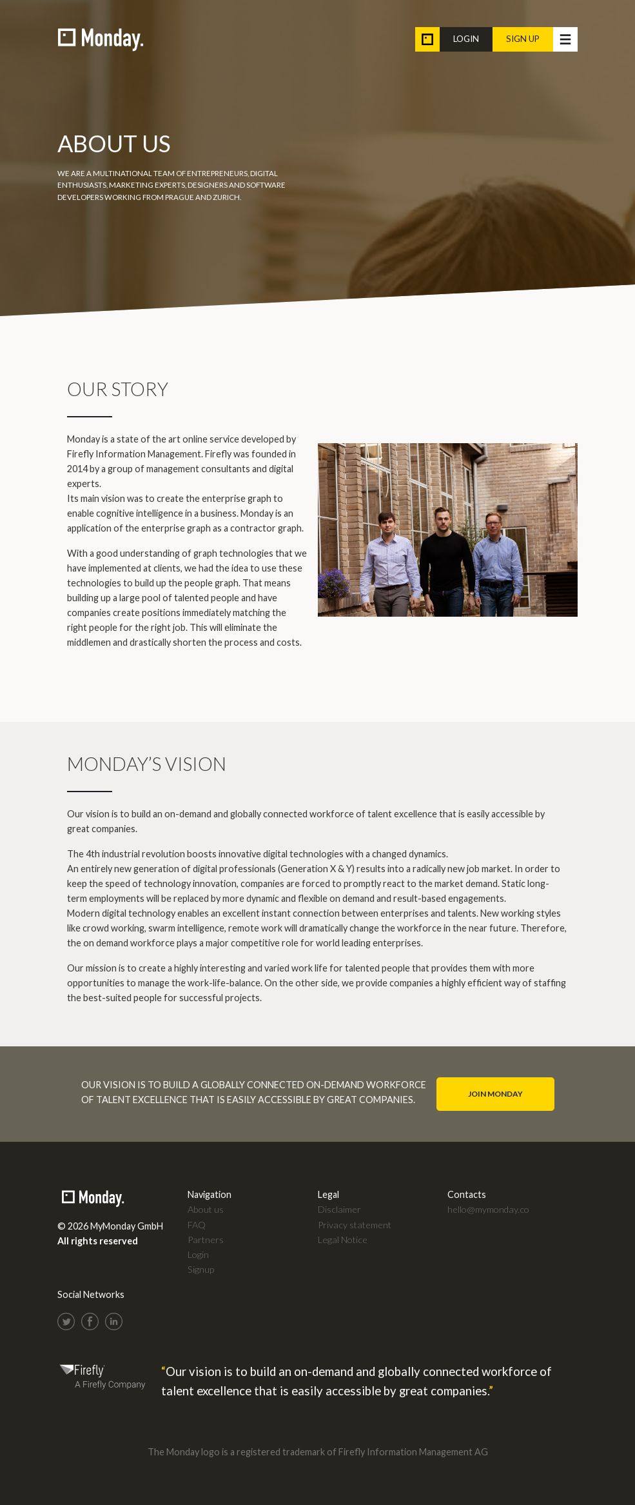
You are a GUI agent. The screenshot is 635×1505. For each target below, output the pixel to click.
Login (466, 39)
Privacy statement (354, 1224)
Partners (206, 1239)
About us (206, 1209)
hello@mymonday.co (488, 1209)
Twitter (66, 1321)
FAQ (197, 1224)
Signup (201, 1269)
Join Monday (495, 1094)
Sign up (523, 39)
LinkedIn (113, 1321)
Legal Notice (342, 1239)
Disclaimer (339, 1209)
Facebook (90, 1321)
